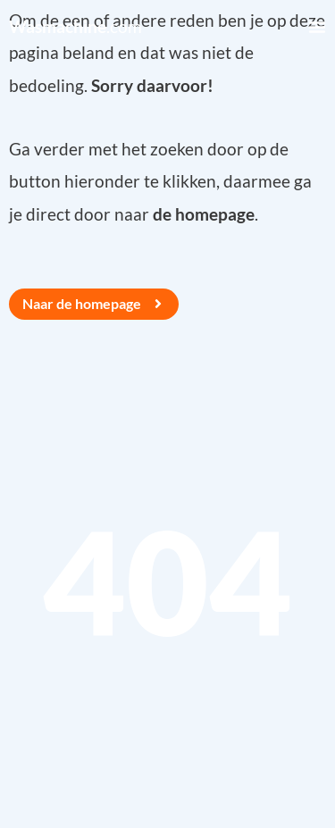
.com (75, 26)
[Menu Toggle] (317, 27)
